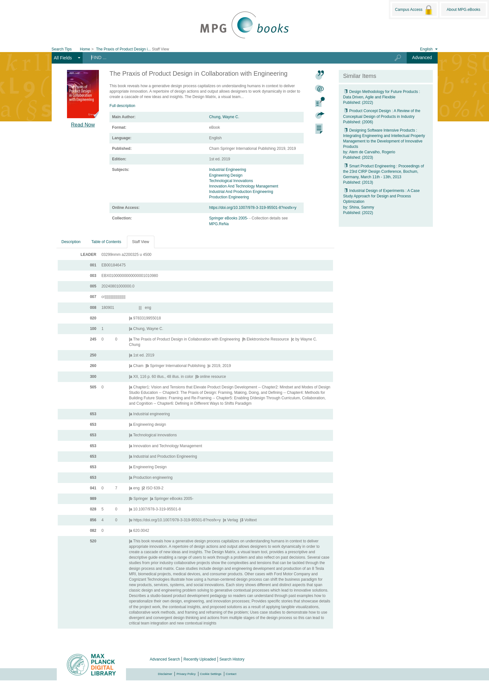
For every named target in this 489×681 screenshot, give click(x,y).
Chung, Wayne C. (224, 117)
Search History (232, 659)
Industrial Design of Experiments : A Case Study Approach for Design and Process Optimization (381, 196)
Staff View (140, 242)
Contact (231, 674)
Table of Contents (106, 242)
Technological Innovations (231, 181)
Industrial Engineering (227, 169)
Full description (122, 105)
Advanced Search (165, 659)
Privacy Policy (186, 674)
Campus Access (414, 10)
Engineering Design (225, 175)
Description (71, 242)
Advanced (422, 57)
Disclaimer (165, 674)
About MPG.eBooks (463, 9)
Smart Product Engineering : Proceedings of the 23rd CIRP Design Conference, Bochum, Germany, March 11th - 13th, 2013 (383, 171)
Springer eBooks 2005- (229, 218)
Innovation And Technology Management (243, 186)
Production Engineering (229, 197)
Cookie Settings (210, 674)
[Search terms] (233, 57)
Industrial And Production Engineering (241, 191)
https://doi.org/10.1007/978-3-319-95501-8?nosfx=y (252, 207)
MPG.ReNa (218, 224)
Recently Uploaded (199, 659)
